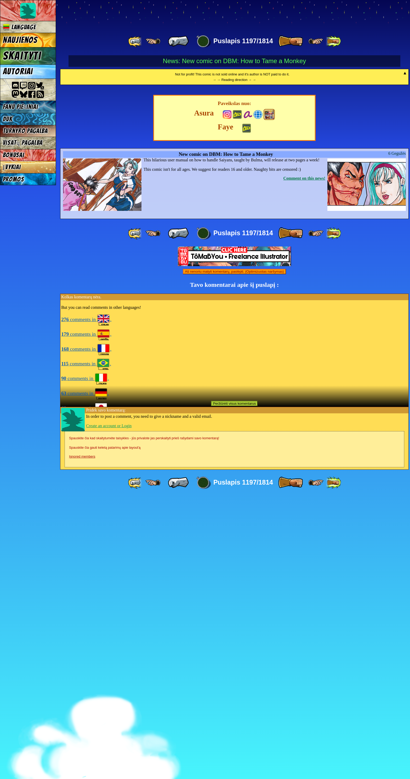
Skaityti (22, 56)
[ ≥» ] (316, 41)
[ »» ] (333, 41)
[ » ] (290, 41)
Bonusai (13, 155)
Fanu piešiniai (20, 106)
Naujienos (20, 40)
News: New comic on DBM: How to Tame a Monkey (234, 60)
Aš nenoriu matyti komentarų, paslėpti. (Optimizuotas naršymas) (234, 553)
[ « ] (178, 41)
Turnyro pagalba (25, 131)
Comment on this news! (304, 460)
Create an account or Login (109, 707)
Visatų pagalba (23, 142)
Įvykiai (12, 167)
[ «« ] (135, 41)
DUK (8, 119)
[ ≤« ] (153, 41)
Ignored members (82, 738)
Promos (13, 179)
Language (19, 27)
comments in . (86, 601)
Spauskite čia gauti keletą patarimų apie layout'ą (104, 729)
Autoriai (18, 71)
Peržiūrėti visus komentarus (234, 685)
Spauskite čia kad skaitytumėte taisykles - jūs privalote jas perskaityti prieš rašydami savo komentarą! (144, 720)
